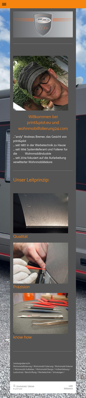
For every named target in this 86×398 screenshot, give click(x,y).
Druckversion (20, 386)
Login (71, 385)
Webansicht (68, 388)
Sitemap (31, 386)
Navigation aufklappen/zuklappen (43, 4)
